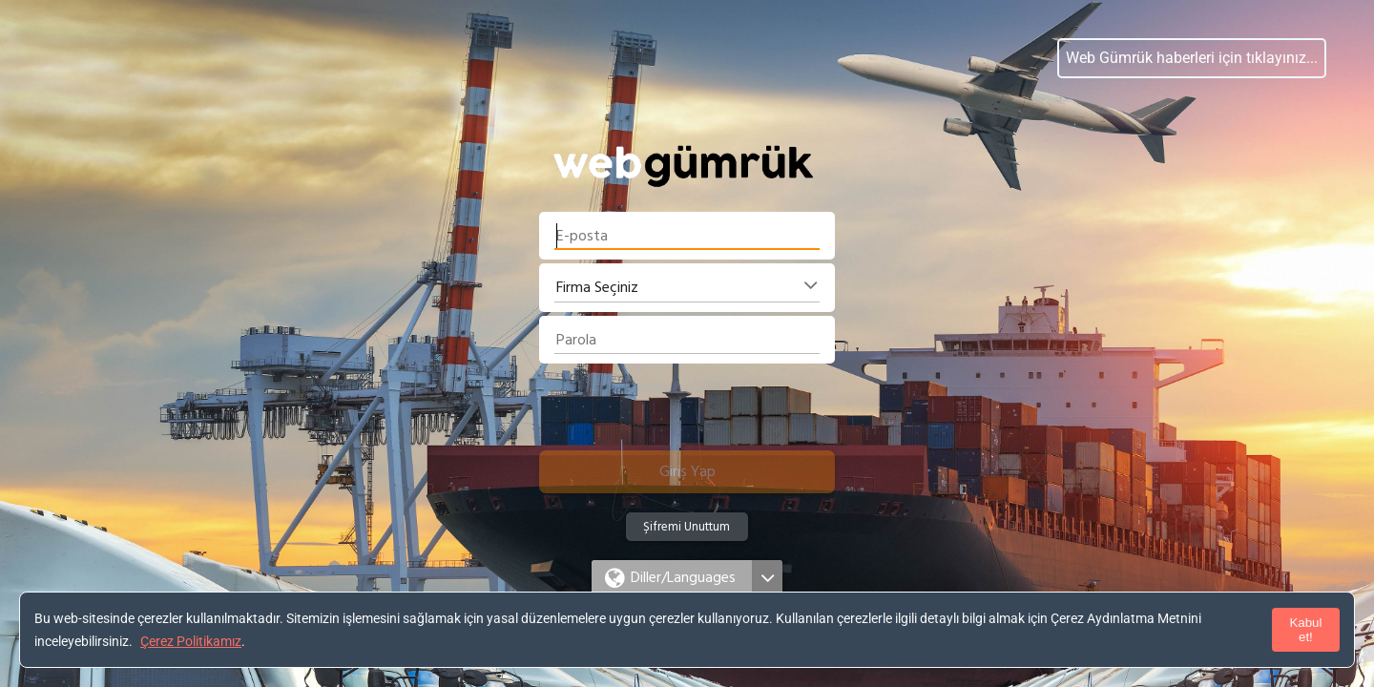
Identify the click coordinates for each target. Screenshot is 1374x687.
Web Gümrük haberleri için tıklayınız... (1192, 58)
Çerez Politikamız (190, 641)
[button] (687, 471)
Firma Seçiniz (597, 287)
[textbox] (687, 235)
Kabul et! (1305, 629)
